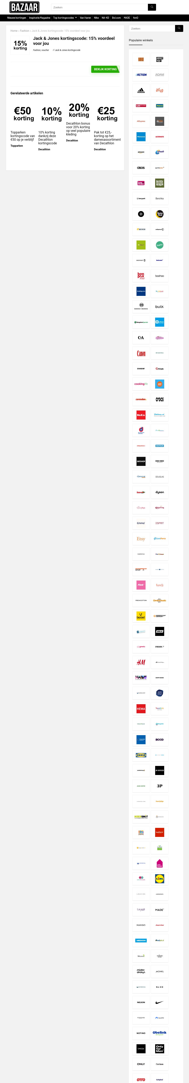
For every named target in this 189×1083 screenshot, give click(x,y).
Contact (71, 1054)
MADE (127, 17)
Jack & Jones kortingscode (67, 50)
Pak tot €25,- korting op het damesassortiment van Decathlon (107, 137)
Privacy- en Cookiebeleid (80, 1044)
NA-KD (105, 17)
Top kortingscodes (63, 17)
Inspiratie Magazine (39, 17)
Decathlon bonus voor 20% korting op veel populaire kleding (78, 129)
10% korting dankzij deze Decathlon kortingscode (47, 137)
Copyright (72, 1047)
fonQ (135, 17)
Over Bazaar (73, 1050)
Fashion (24, 30)
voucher (45, 50)
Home (14, 30)
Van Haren (85, 17)
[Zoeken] (152, 7)
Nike (96, 17)
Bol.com (116, 17)
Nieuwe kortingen (16, 17)
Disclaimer (73, 1041)
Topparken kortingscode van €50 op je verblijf (22, 135)
